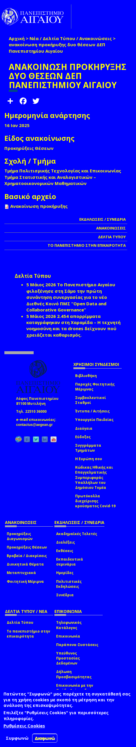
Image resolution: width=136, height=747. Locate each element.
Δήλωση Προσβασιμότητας (74, 674)
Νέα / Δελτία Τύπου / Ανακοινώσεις (71, 38)
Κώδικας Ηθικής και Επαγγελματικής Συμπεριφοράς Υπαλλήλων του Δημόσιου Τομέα (94, 477)
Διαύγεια (83, 428)
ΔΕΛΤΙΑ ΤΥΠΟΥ (112, 236)
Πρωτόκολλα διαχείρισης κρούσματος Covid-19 (95, 501)
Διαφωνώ (45, 738)
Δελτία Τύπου (20, 622)
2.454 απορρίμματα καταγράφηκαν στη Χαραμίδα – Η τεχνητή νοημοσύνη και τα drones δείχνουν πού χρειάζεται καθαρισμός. (73, 325)
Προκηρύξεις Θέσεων (27, 547)
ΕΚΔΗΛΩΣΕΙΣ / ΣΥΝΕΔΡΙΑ (102, 219)
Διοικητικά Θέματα (25, 564)
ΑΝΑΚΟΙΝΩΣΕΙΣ (111, 228)
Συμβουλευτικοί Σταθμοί (90, 400)
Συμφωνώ (17, 738)
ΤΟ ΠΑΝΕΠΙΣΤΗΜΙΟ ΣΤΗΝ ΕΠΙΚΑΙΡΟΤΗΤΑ (87, 245)
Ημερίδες (64, 572)
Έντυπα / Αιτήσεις (92, 411)
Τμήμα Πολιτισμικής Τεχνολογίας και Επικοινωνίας (62, 171)
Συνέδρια (65, 594)
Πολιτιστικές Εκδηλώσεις (69, 584)
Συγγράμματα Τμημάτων (88, 448)
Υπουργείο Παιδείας (94, 419)
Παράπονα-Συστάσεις (77, 644)
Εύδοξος (83, 436)
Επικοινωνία (68, 636)
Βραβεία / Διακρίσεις (27, 555)
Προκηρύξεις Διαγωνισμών (19, 536)
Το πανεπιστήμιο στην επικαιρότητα (28, 634)
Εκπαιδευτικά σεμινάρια (69, 562)
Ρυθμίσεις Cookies (24, 726)
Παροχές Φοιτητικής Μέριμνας (95, 387)
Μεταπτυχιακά (21, 572)
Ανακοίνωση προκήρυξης (39, 206)
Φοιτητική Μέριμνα (25, 581)
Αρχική (17, 38)
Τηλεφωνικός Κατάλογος (69, 625)
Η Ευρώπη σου (88, 458)
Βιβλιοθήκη (86, 375)
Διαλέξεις (65, 542)
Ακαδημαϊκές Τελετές (76, 533)
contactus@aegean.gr (36, 425)
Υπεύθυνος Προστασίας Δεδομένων (68, 658)
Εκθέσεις (64, 550)
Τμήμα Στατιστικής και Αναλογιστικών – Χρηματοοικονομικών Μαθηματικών (50, 180)
